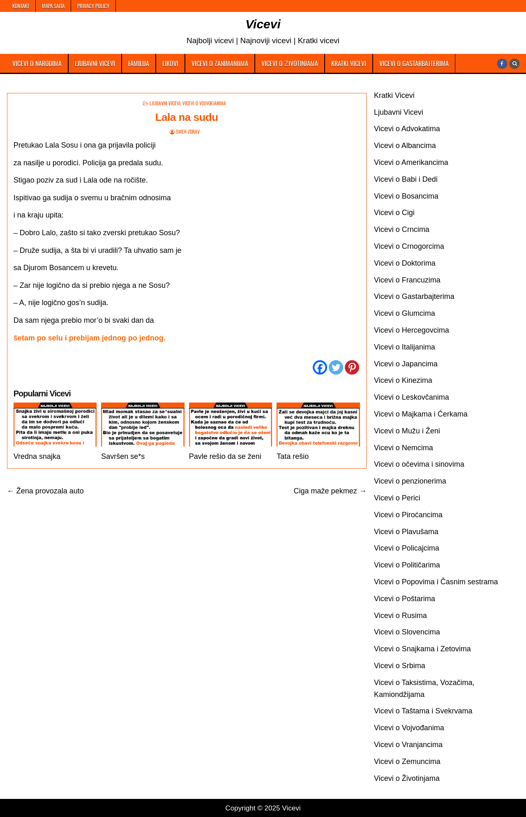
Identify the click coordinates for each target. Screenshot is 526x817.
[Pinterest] (352, 367)
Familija (138, 63)
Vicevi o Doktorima (405, 263)
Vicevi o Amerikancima (411, 162)
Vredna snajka (37, 456)
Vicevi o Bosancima (406, 196)
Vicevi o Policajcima (406, 548)
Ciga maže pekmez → (330, 491)
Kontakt (20, 6)
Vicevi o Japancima (406, 364)
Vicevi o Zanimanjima (219, 63)
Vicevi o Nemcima (403, 448)
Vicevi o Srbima (399, 666)
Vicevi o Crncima (401, 229)
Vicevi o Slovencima (407, 632)
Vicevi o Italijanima (404, 347)
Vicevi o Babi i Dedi (406, 179)
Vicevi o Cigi (394, 212)
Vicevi (263, 24)
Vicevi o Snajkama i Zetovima (422, 649)
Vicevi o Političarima (407, 565)
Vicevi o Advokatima (407, 129)
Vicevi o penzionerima (410, 481)
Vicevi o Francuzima (407, 280)
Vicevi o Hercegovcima (411, 330)
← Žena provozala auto (45, 491)
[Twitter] (336, 367)
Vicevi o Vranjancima (408, 745)
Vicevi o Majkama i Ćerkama (421, 414)
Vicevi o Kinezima (403, 380)
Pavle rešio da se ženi (225, 456)
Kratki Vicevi (348, 63)
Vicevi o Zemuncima (407, 761)
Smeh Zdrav (188, 131)
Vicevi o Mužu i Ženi (407, 431)
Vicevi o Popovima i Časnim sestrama (436, 582)
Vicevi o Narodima (37, 63)
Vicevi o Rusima (400, 615)
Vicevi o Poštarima (404, 599)
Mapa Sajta (53, 6)
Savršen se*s (123, 456)
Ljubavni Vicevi (95, 63)
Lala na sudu (186, 117)
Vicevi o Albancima (405, 145)
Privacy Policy (93, 6)
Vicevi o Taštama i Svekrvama (423, 711)
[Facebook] (320, 367)
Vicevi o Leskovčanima (411, 397)
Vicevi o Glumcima (404, 313)
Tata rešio (293, 456)
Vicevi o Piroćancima (408, 515)
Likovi (170, 63)
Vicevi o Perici (397, 498)
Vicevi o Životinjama (289, 63)
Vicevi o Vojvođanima (204, 103)
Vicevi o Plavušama (406, 532)
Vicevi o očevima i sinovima (419, 464)
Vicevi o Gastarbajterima (414, 63)
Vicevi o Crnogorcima (409, 246)
